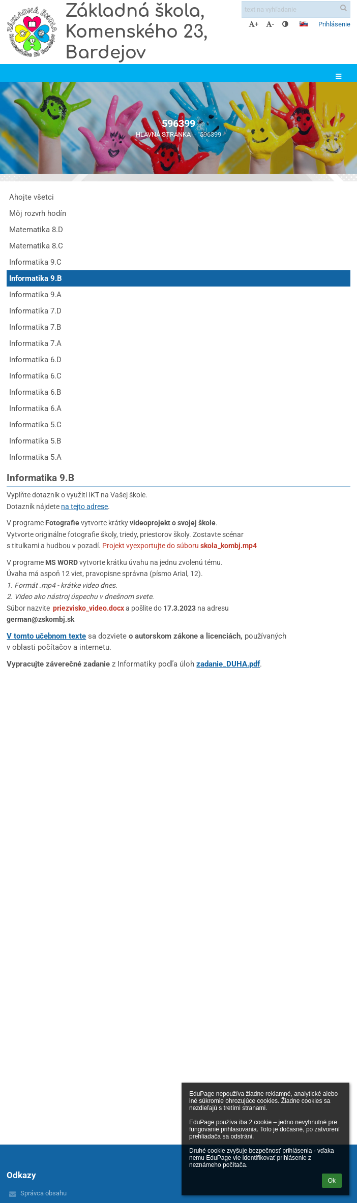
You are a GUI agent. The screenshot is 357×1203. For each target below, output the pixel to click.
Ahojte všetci (31, 197)
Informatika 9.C (35, 262)
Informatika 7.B (35, 327)
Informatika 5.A (35, 457)
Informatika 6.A (35, 408)
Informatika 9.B (35, 278)
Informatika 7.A (35, 343)
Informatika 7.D (35, 310)
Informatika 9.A (35, 294)
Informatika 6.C (35, 376)
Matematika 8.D (36, 229)
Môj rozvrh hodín (37, 213)
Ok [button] (332, 1180)
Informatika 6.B (35, 392)
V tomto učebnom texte (46, 636)
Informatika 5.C (35, 424)
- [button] (270, 24)
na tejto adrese (84, 506)
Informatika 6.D (35, 359)
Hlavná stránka (163, 134)
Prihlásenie (334, 24)
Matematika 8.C (36, 245)
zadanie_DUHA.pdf (228, 664)
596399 (210, 134)
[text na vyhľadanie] (296, 9)
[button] (303, 24)
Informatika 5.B (35, 441)
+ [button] (253, 24)
